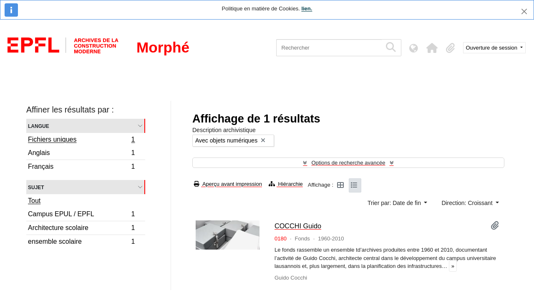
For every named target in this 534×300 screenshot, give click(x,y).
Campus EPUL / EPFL (81, 215)
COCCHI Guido (298, 226)
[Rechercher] (329, 47)
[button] (432, 48)
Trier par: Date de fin (395, 203)
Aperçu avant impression (228, 184)
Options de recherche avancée (348, 163)
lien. (306, 8)
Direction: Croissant (467, 203)
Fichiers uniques (81, 140)
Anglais (81, 154)
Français (81, 167)
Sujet (36, 187)
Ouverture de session (492, 48)
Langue (38, 126)
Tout (34, 200)
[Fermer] (524, 11)
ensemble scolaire (81, 242)
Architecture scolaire (81, 229)
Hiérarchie (286, 184)
